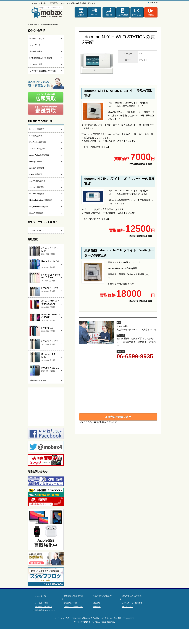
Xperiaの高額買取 (36, 168)
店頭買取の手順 (35, 51)
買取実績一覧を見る (37, 380)
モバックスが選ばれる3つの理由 (42, 71)
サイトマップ (127, 607)
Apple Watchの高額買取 (39, 155)
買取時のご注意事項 (43, 607)
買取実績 (34, 24)
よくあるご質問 (35, 64)
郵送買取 (94, 13)
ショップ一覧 (34, 45)
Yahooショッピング (37, 230)
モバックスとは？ (36, 38)
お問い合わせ (136, 15)
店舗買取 (81, 15)
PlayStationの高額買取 (38, 207)
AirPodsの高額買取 (37, 149)
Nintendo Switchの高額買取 (40, 200)
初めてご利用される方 (102, 596)
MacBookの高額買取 (37, 142)
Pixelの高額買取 (36, 174)
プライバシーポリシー (73, 607)
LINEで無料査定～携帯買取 (40, 58)
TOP (29, 24)
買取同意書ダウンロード (45, 610)
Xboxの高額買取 (36, 213)
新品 (122, 15)
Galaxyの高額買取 (36, 161)
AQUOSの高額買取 (37, 181)
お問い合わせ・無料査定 (132, 603)
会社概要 (154, 2)
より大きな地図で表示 (118, 416)
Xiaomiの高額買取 (36, 187)
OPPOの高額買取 (36, 194)
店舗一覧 (109, 15)
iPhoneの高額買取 (36, 129)
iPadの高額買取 (35, 136)
